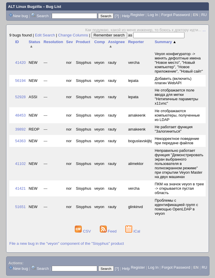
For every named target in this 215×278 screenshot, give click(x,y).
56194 (20, 80)
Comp (99, 42)
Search (43, 16)
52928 (20, 97)
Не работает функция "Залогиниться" (174, 129)
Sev (69, 42)
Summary (166, 42)
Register (137, 15)
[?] (117, 16)
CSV (83, 231)
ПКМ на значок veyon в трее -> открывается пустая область (179, 188)
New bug (20, 16)
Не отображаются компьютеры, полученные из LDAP (177, 115)
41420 (20, 62)
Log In (153, 15)
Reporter (136, 42)
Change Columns (73, 35)
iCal (132, 231)
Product (83, 42)
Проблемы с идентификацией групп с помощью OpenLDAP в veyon (176, 207)
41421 (20, 188)
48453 (20, 115)
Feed (109, 231)
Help (126, 16)
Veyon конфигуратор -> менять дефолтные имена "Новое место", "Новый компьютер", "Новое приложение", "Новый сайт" (179, 62)
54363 (20, 141)
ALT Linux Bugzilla (25, 6)
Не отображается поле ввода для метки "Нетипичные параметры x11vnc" (176, 96)
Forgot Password (175, 15)
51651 (20, 207)
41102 (20, 163)
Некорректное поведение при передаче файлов (177, 140)
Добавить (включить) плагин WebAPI (173, 80)
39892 (20, 129)
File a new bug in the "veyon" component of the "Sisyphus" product (66, 243)
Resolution (53, 42)
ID (17, 42)
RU (204, 15)
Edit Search (45, 35)
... (204, 30)
